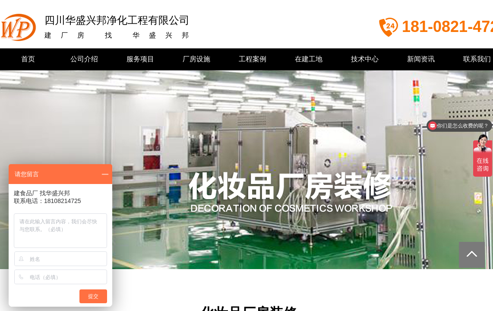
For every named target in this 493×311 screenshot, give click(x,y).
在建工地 (308, 59)
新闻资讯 (421, 59)
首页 (28, 59)
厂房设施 (196, 59)
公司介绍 (84, 59)
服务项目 (140, 59)
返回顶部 (472, 255)
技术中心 (365, 59)
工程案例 (252, 59)
